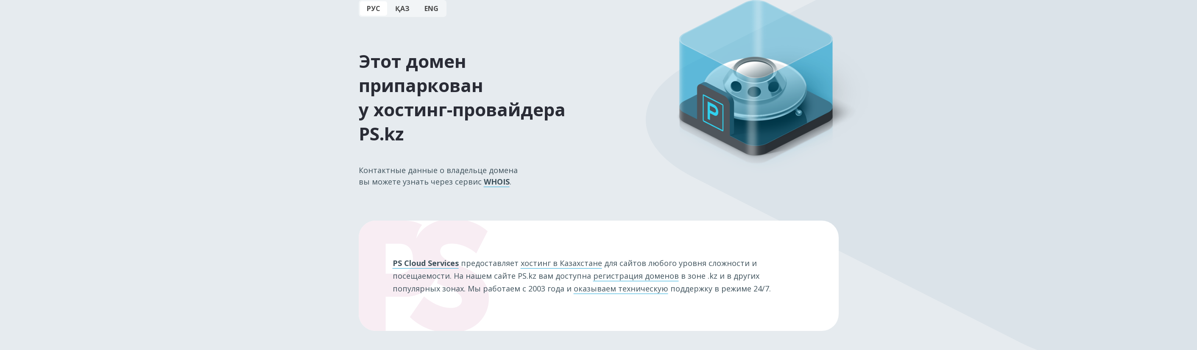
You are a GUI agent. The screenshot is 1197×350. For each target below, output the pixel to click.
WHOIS (497, 181)
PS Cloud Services (426, 263)
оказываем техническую (621, 288)
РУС (373, 8)
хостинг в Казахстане (561, 263)
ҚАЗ (402, 8)
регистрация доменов (636, 276)
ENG (431, 8)
